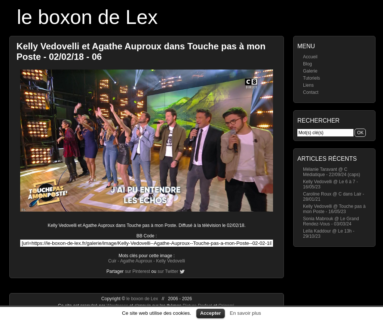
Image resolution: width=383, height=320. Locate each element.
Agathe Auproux (136, 261)
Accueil (310, 56)
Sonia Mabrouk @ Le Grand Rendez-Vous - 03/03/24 (331, 221)
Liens (308, 85)
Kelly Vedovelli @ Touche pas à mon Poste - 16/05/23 (334, 209)
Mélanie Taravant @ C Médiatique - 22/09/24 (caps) (331, 172)
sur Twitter (167, 271)
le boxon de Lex (87, 17)
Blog (307, 64)
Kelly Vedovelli (170, 261)
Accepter (210, 313)
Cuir (112, 261)
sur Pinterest (137, 271)
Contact (310, 92)
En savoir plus (245, 313)
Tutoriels (311, 78)
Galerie (310, 71)
